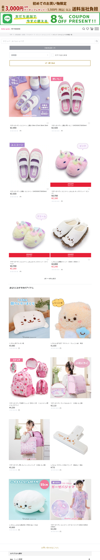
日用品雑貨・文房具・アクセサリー (24, 34)
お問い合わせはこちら (50, 548)
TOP (11, 34)
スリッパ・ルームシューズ (43, 34)
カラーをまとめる (61, 55)
